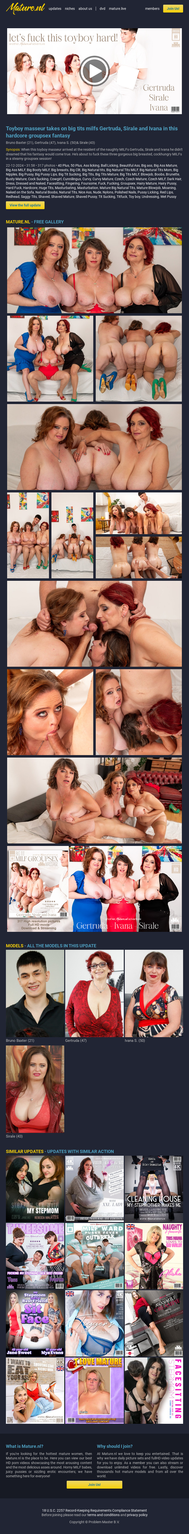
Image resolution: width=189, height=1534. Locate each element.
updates (55, 9)
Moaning (169, 188)
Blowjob (147, 174)
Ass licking (91, 165)
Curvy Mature (103, 179)
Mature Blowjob (149, 188)
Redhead (12, 197)
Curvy (86, 179)
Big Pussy (26, 174)
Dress (10, 183)
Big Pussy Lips (46, 174)
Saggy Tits (29, 197)
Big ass (146, 165)
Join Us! (173, 9)
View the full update (25, 205)
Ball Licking (109, 165)
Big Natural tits (93, 170)
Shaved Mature (62, 197)
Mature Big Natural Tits (117, 188)
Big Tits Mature (106, 174)
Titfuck (122, 197)
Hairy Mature (147, 183)
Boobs (159, 174)
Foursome (89, 183)
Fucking (113, 183)
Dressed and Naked (31, 183)
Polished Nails (125, 192)
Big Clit (75, 170)
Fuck (102, 183)
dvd (102, 9)
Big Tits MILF (129, 174)
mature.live (117, 9)
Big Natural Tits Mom (156, 170)
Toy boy (134, 197)
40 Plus (63, 165)
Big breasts (59, 170)
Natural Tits (68, 192)
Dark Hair (174, 179)
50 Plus (76, 165)
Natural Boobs (46, 192)
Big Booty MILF (38, 170)
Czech (119, 179)
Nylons (108, 192)
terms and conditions (103, 1515)
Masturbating (65, 188)
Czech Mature (136, 179)
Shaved (44, 197)
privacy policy (137, 1515)
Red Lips (166, 192)
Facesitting (55, 183)
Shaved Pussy (86, 197)
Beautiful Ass (130, 165)
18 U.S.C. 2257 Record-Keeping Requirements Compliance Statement (94, 1510)
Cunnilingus (72, 179)
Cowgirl (56, 179)
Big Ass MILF (15, 170)
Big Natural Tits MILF (122, 170)
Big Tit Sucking (70, 174)
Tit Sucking (106, 197)
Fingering (72, 183)
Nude (97, 192)
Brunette (172, 174)
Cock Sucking (38, 179)
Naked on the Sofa (20, 192)
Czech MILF (157, 179)
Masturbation (87, 188)
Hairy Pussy (167, 183)
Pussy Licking (148, 192)
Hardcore (30, 188)
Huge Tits (46, 188)
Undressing (150, 197)
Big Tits (88, 174)
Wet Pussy (168, 197)
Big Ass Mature (165, 165)
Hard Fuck (14, 188)
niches (70, 9)
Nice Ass (85, 192)
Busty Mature (16, 179)
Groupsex (128, 183)
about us (85, 9)
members (152, 9)
